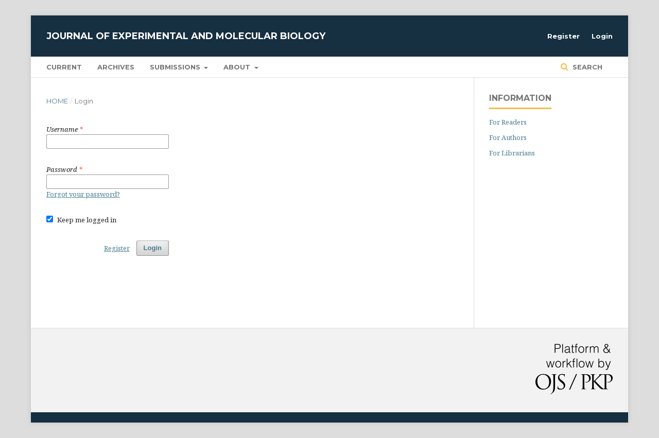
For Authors (508, 137)
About (237, 67)
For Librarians (512, 152)
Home (57, 101)
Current (64, 67)
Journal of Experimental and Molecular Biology (185, 36)
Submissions (176, 67)
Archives (115, 67)
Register (563, 36)
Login (602, 36)
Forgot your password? (83, 194)
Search (586, 67)
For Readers (508, 122)
